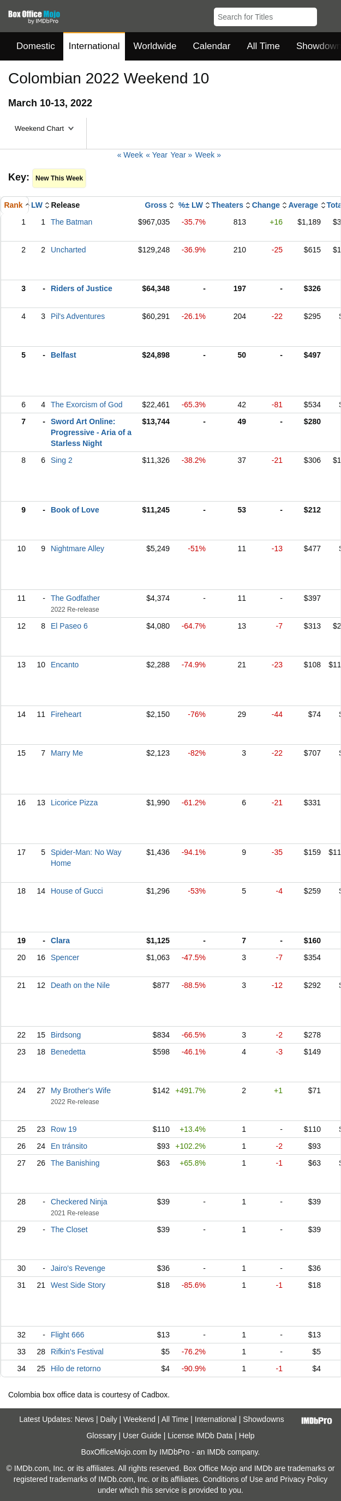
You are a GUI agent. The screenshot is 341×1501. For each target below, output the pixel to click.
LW (37, 205)
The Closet (69, 1229)
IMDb (216, 1452)
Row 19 (63, 1129)
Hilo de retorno (76, 1368)
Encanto (65, 664)
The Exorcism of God (87, 404)
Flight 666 (67, 1334)
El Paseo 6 (69, 626)
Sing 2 (62, 460)
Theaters (227, 205)
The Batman (71, 222)
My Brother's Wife (81, 1090)
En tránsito (69, 1146)
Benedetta (68, 1051)
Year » (181, 154)
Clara (60, 940)
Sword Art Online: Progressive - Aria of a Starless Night (91, 432)
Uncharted (68, 249)
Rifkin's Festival (77, 1351)
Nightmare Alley (77, 548)
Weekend (139, 1419)
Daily (108, 1419)
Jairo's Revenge (78, 1268)
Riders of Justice (81, 288)
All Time (263, 46)
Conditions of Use (232, 1479)
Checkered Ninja (79, 1201)
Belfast (63, 355)
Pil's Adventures (78, 316)
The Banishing (75, 1163)
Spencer (65, 957)
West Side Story (78, 1285)
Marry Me (67, 753)
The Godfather (75, 598)
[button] (327, 14)
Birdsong (66, 1034)
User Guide (142, 1435)
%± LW (190, 205)
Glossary (101, 1435)
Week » (208, 154)
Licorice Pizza (74, 802)
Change (266, 205)
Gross (156, 205)
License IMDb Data (199, 1435)
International (94, 46)
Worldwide (154, 46)
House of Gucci (77, 891)
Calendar (212, 46)
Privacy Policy (303, 1479)
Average (303, 205)
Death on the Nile (80, 985)
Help (247, 1435)
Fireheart (66, 714)
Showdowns (263, 1419)
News (84, 1419)
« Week (130, 154)
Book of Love (75, 509)
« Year (156, 154)
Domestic (35, 46)
